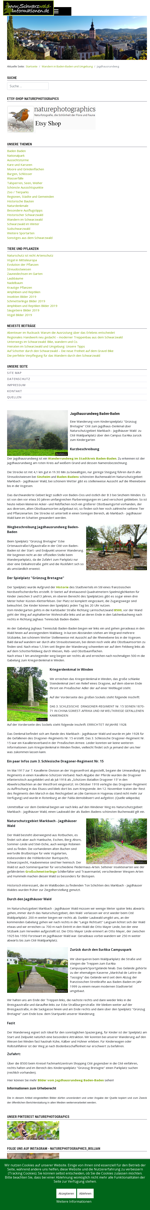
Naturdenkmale (17, 206)
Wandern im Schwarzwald (25, 219)
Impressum (16, 385)
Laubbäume (15, 278)
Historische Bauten (20, 201)
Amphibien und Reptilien (23, 292)
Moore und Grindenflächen (25, 169)
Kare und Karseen (19, 165)
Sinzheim (43, 477)
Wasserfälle (15, 178)
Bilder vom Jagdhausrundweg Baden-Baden (71, 1080)
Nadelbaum (15, 283)
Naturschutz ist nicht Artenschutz (30, 255)
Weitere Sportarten (20, 233)
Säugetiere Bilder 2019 (23, 310)
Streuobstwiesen (19, 269)
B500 (118, 610)
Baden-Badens (68, 477)
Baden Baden (16, 151)
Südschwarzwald (18, 229)
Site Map (14, 373)
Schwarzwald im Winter (23, 224)
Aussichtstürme (18, 160)
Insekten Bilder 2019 (21, 297)
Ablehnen (85, 1193)
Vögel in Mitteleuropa (22, 260)
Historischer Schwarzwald (25, 215)
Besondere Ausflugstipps (25, 210)
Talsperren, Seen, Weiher (25, 183)
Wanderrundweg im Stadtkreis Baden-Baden (82, 458)
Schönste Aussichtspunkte (25, 187)
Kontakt (14, 391)
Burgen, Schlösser (19, 174)
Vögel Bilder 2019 (19, 315)
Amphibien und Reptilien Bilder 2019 (32, 306)
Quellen (14, 397)
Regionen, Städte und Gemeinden (30, 196)
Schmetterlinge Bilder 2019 (26, 301)
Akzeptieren (66, 1193)
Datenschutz (18, 379)
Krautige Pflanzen (19, 287)
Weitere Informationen (73, 1201)
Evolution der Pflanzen (23, 264)
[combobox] (28, 86)
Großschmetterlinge (41, 871)
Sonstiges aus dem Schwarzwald (29, 238)
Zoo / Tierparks (18, 192)
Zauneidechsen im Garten (25, 274)
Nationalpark (16, 155)
